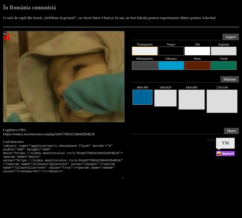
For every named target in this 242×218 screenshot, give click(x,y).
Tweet (211, 139)
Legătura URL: (15, 130)
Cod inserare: (13, 142)
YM (225, 143)
